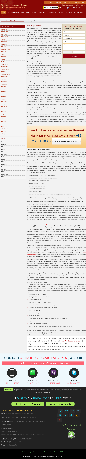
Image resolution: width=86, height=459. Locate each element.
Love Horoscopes (78, 12)
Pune (3, 59)
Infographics (31, 452)
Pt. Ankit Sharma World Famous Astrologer (12, 21)
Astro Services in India (7, 26)
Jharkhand (4, 79)
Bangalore (4, 89)
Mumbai (4, 39)
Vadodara (4, 126)
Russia (3, 159)
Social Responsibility (60, 403)
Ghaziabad (4, 101)
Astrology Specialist (31, 12)
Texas (3, 156)
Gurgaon (4, 104)
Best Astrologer (42, 12)
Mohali (4, 96)
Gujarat (4, 46)
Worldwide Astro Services (65, 12)
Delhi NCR (4, 29)
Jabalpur (4, 94)
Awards (65, 2)
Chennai (4, 71)
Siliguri (4, 111)
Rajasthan (4, 44)
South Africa (5, 174)
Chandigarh (5, 31)
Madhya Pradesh (6, 49)
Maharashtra (5, 36)
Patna (3, 124)
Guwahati (4, 106)
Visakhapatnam (6, 129)
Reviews (77, 2)
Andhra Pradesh (6, 74)
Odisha (4, 131)
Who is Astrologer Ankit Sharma (16, 12)
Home (3, 12)
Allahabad (4, 81)
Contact (4, 16)
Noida (3, 99)
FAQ (61, 452)
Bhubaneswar (5, 69)
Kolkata (4, 56)
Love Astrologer (52, 12)
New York (4, 154)
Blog (83, 2)
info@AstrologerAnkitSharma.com (73, 5)
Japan (3, 166)
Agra (3, 114)
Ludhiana (4, 34)
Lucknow (4, 119)
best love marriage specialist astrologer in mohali (48, 224)
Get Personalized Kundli (51, 7)
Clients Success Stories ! (28, 403)
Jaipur (3, 61)
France (4, 161)
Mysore (4, 116)
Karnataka (4, 41)
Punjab (4, 134)
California (4, 151)
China (3, 171)
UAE (3, 176)
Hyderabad (5, 64)
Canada (4, 144)
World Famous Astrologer (8, 138)
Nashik (4, 121)
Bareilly (4, 91)
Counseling (58, 2)
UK (3, 146)
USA (3, 149)
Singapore (4, 169)
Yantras (71, 2)
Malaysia (4, 164)
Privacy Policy (48, 452)
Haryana (4, 51)
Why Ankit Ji (49, 2)
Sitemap (56, 452)
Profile (24, 452)
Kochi (3, 109)
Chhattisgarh (5, 76)
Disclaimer (39, 452)
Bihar (3, 54)
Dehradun (4, 84)
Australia (4, 141)
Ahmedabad (5, 66)
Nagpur (4, 86)
